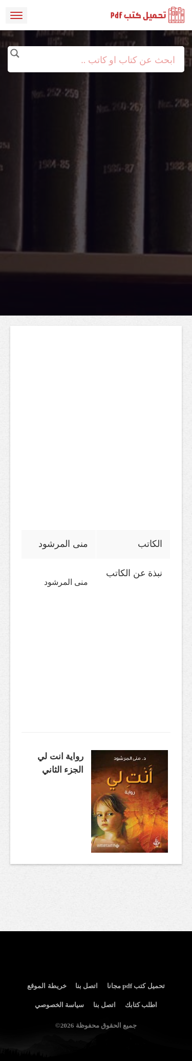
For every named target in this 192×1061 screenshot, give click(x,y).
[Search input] (96, 60)
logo (148, 15)
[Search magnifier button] (15, 53)
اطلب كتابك (141, 1005)
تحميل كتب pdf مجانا (136, 986)
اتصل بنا (86, 986)
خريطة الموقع (46, 986)
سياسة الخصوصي (59, 1005)
